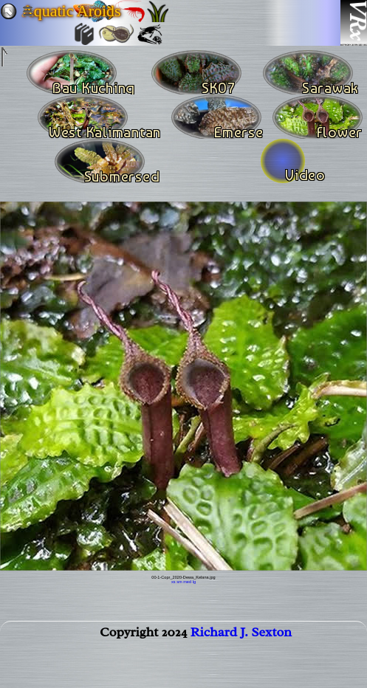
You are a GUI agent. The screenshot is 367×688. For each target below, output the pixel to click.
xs (173, 581)
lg (194, 581)
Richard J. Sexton (241, 635)
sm (179, 581)
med (187, 581)
